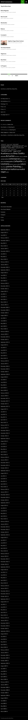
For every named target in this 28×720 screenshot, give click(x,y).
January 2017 (4, 427)
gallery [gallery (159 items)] (11, 161)
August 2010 (4, 633)
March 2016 (3, 454)
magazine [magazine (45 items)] (15, 164)
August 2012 (4, 569)
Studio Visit (10, 124)
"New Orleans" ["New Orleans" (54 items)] (14, 149)
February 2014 (4, 521)
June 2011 (3, 607)
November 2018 (4, 369)
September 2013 (4, 534)
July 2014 (3, 508)
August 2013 (4, 537)
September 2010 (4, 631)
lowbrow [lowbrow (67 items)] (11, 164)
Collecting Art (11, 127)
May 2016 (3, 449)
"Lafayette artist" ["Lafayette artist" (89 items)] (19, 147)
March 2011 (3, 615)
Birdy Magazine (5, 10)
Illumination (4, 22)
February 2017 (4, 425)
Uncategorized (4, 114)
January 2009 (4, 684)
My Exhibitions (4, 101)
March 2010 (3, 647)
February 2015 (4, 489)
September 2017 (4, 406)
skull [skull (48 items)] (22, 166)
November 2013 (4, 529)
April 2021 (3, 299)
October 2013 (4, 532)
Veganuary (3, 53)
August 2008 (4, 698)
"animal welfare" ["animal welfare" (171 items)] (6, 146)
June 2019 (3, 350)
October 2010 (4, 628)
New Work (3, 59)
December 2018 (4, 366)
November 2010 (4, 625)
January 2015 (4, 492)
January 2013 (4, 556)
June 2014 (3, 510)
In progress (3, 35)
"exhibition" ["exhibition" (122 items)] (4, 147)
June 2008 (3, 703)
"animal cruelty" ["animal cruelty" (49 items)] (9, 144)
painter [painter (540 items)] (9, 166)
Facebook (3, 212)
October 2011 (4, 596)
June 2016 (3, 446)
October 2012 (4, 564)
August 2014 (4, 505)
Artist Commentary (6, 2)
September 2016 (4, 438)
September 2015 (4, 470)
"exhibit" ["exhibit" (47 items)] (25, 146)
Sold (2, 112)
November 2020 (4, 310)
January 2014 (4, 524)
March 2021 (3, 302)
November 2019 (4, 336)
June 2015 (3, 478)
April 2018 (3, 387)
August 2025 (4, 232)
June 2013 (3, 542)
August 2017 (4, 409)
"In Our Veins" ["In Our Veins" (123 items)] (11, 147)
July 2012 (3, 572)
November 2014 (4, 497)
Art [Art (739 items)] (7, 156)
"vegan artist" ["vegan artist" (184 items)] (17, 151)
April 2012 (3, 580)
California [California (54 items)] (21, 156)
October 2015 (4, 468)
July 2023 (3, 253)
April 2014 (3, 516)
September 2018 (4, 374)
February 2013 (4, 553)
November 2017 (4, 401)
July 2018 (3, 379)
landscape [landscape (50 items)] (24, 161)
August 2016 (4, 441)
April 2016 (3, 451)
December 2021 (4, 286)
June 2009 (3, 671)
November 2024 (4, 240)
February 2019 (4, 361)
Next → (17, 75)
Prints (2, 109)
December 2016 (4, 430)
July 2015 (3, 476)
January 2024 (4, 248)
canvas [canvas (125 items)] (25, 156)
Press (2, 106)
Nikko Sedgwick (4, 132)
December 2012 (4, 559)
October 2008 (4, 692)
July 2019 (3, 347)
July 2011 (3, 604)
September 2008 (4, 695)
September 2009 (4, 663)
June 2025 (3, 235)
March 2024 (3, 245)
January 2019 (4, 363)
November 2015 (4, 465)
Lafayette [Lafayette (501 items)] (18, 161)
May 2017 (3, 417)
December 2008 (4, 687)
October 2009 (4, 660)
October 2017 (4, 403)
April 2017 (3, 419)
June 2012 (3, 575)
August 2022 (4, 272)
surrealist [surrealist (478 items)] (21, 169)
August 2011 (4, 601)
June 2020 (3, 320)
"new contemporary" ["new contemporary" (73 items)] (5, 149)
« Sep (2, 197)
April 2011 (3, 612)
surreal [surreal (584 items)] (4, 169)
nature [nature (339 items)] (23, 164)
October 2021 (4, 288)
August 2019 (4, 344)
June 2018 (3, 382)
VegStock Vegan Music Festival (16, 41)
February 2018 (4, 393)
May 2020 (3, 323)
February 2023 (4, 262)
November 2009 (4, 658)
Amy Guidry (3, 127)
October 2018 (4, 371)
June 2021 (3, 296)
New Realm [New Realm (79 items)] (3, 166)
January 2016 (4, 460)
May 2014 (3, 513)
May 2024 (3, 243)
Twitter (2, 220)
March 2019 (3, 358)
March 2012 (3, 583)
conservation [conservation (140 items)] (4, 159)
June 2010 (3, 639)
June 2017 (3, 414)
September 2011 (4, 599)
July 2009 (3, 668)
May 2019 (3, 352)
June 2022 (3, 275)
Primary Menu (26, 2)
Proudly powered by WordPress (7, 718)
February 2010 (4, 650)
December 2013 (4, 526)
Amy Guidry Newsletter (6, 206)
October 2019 (4, 339)
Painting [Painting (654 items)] (17, 166)
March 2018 (3, 390)
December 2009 (4, 655)
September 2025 (4, 229)
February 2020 (4, 331)
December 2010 (4, 623)
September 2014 (4, 502)
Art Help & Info (4, 98)
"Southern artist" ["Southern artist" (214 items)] (6, 151)
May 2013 (3, 545)
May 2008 (3, 706)
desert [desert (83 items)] (2, 161)
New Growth (4, 16)
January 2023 (4, 264)
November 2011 (4, 593)
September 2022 (4, 270)
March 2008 (3, 711)
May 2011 (3, 609)
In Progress (4, 66)
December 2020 (4, 307)
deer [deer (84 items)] (24, 159)
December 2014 (4, 494)
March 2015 (3, 486)
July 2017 (3, 411)
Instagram (3, 214)
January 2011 (4, 620)
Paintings (3, 104)
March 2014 (3, 518)
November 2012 (4, 561)
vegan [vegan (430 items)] (3, 172)
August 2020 (4, 315)
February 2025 (4, 237)
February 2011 (4, 617)
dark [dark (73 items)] (22, 159)
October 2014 (4, 500)
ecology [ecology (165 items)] (6, 161)
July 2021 (3, 294)
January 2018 (4, 395)
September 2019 (4, 342)
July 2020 (3, 318)
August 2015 (4, 473)
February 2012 (4, 585)
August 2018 (4, 377)
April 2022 (3, 280)
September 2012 (4, 567)
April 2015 (3, 484)
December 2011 (4, 591)
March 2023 (3, 259)
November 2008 (4, 690)
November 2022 (4, 267)
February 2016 (4, 457)
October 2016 (4, 435)
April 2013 (3, 548)
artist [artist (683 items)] (11, 156)
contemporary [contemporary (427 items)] (14, 159)
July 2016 (3, 443)
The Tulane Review (5, 47)
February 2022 (4, 283)
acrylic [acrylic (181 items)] (11, 153)
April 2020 (3, 326)
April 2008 (3, 708)
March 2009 (3, 679)
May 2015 (3, 481)
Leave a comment (12, 12)
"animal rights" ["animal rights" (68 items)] (16, 144)
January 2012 (4, 588)
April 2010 (3, 644)
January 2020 (4, 334)
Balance (3, 29)
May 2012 (3, 577)
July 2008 (3, 700)
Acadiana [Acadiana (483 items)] (5, 153)
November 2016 (4, 433)
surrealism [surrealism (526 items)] (12, 169)
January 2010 (4, 652)
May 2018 (3, 385)
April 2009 (3, 676)
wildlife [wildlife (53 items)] (7, 172)
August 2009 (4, 666)
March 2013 (3, 551)
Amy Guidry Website (5, 209)
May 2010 (3, 641)
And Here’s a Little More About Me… (9, 88)
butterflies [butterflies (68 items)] (17, 156)
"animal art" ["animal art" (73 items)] (3, 144)
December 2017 (4, 398)
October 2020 (4, 312)
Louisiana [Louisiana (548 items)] (5, 164)
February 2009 (4, 682)
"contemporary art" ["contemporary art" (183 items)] (17, 146)
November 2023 (4, 251)
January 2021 (4, 304)
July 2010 (3, 636)
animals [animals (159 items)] (3, 156)
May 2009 (3, 674)
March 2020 (3, 328)
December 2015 (4, 462)
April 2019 (3, 355)
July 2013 (3, 540)
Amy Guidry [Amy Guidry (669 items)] (19, 153)
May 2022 (3, 278)
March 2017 (3, 422)
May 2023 (3, 256)
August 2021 (4, 291)
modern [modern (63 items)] (18, 164)
